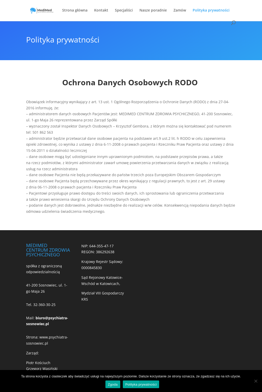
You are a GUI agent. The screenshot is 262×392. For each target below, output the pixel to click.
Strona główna (75, 10)
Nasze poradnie (153, 10)
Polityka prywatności (211, 10)
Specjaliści (124, 10)
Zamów (179, 10)
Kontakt (101, 10)
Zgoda (113, 384)
